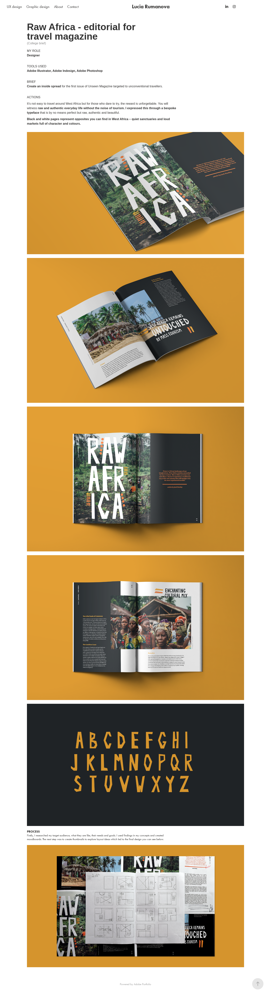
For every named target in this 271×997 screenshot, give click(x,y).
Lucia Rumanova (151, 6)
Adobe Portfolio (142, 984)
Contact (73, 6)
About (58, 6)
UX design (14, 6)
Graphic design (37, 6)
